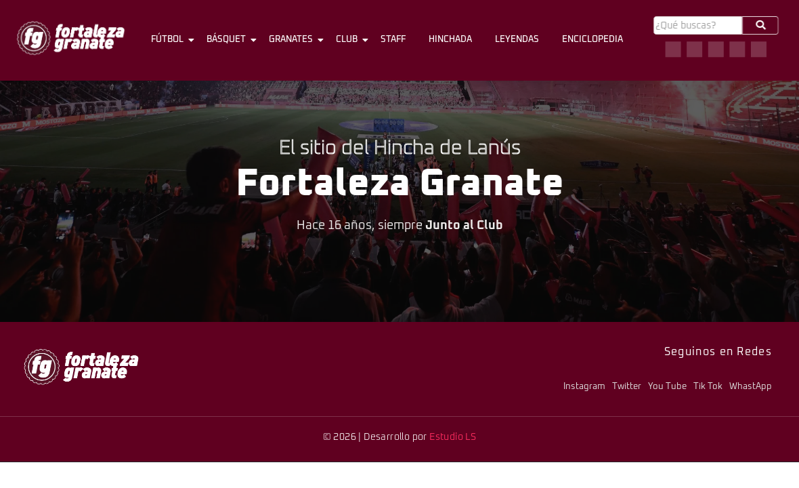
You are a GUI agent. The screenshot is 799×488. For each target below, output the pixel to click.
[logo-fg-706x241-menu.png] (71, 38)
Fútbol (169, 40)
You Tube (667, 386)
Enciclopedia (592, 39)
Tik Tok (707, 386)
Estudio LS (452, 437)
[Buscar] (697, 25)
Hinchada (450, 39)
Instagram (584, 386)
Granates (293, 40)
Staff (393, 39)
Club (349, 40)
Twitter (626, 386)
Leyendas (517, 39)
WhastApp (750, 386)
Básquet (229, 40)
